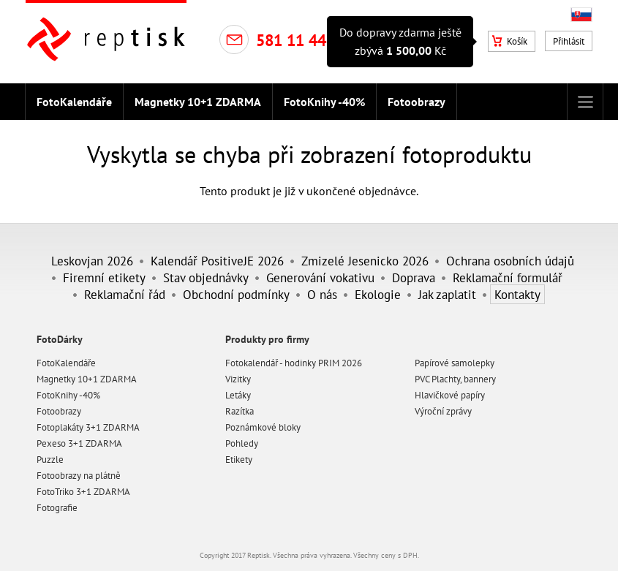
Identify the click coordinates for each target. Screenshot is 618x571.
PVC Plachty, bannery (455, 379)
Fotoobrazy (416, 101)
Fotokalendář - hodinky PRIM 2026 (293, 363)
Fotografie (57, 508)
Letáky (238, 395)
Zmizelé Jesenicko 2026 (365, 260)
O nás (322, 294)
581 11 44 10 (302, 40)
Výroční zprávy (443, 411)
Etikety (238, 459)
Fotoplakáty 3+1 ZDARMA (88, 427)
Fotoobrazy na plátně (79, 475)
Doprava (413, 277)
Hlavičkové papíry (450, 395)
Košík (509, 41)
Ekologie (378, 294)
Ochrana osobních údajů (510, 260)
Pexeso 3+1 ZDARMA (79, 443)
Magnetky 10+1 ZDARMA (198, 101)
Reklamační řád (124, 294)
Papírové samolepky (454, 363)
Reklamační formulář (507, 277)
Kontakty (517, 294)
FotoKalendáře (74, 101)
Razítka (239, 411)
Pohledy (241, 443)
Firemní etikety (104, 277)
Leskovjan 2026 (92, 260)
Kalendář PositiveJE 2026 (217, 260)
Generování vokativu (320, 277)
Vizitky (238, 379)
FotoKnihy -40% (324, 101)
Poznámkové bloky (263, 427)
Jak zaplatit (447, 294)
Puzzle (50, 459)
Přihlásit (568, 41)
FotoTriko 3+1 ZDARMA (83, 491)
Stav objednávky (206, 277)
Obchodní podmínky (236, 294)
